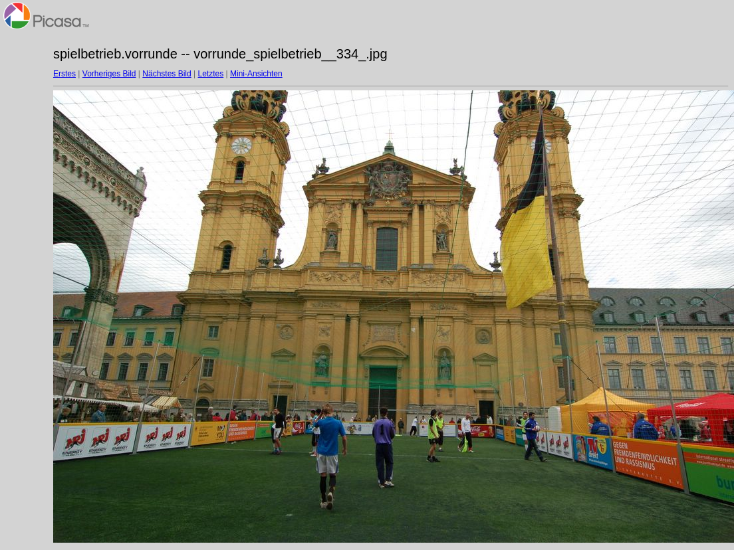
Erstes (64, 73)
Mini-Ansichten (256, 73)
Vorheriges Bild (109, 73)
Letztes (211, 73)
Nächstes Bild (166, 73)
